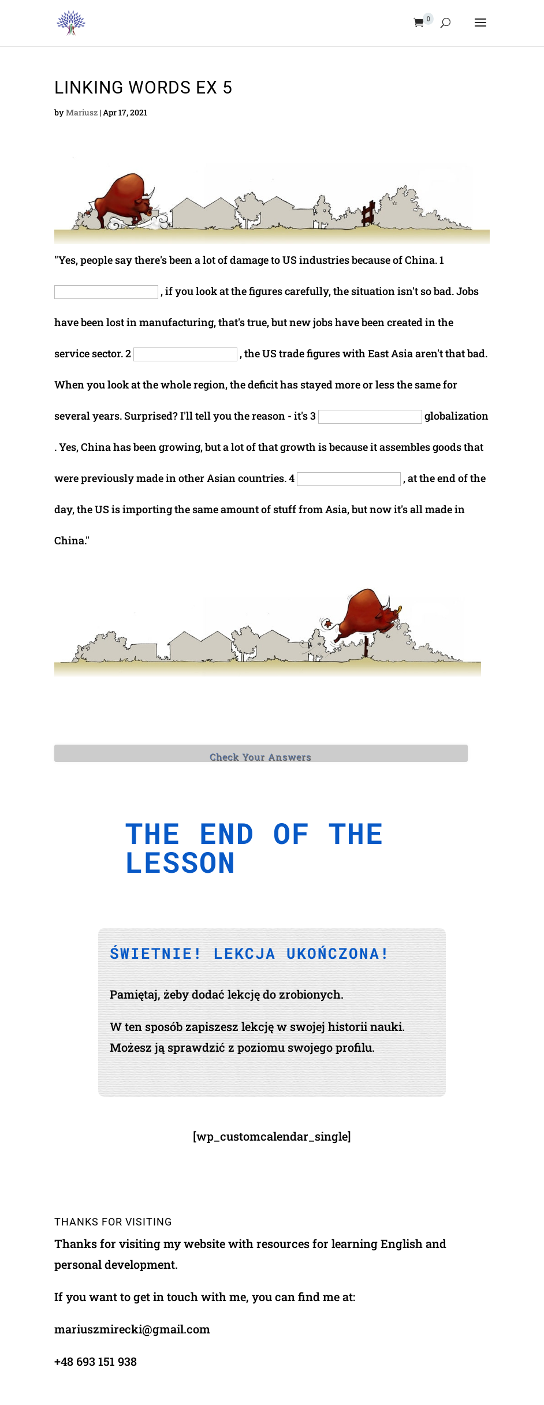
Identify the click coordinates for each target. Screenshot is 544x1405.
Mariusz (82, 112)
